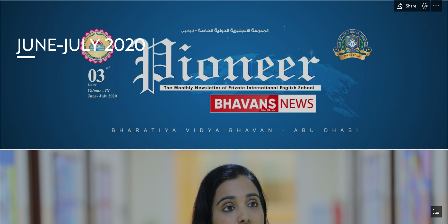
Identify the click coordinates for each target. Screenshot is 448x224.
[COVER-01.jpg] (224, 75)
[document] (224, 112)
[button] (406, 6)
